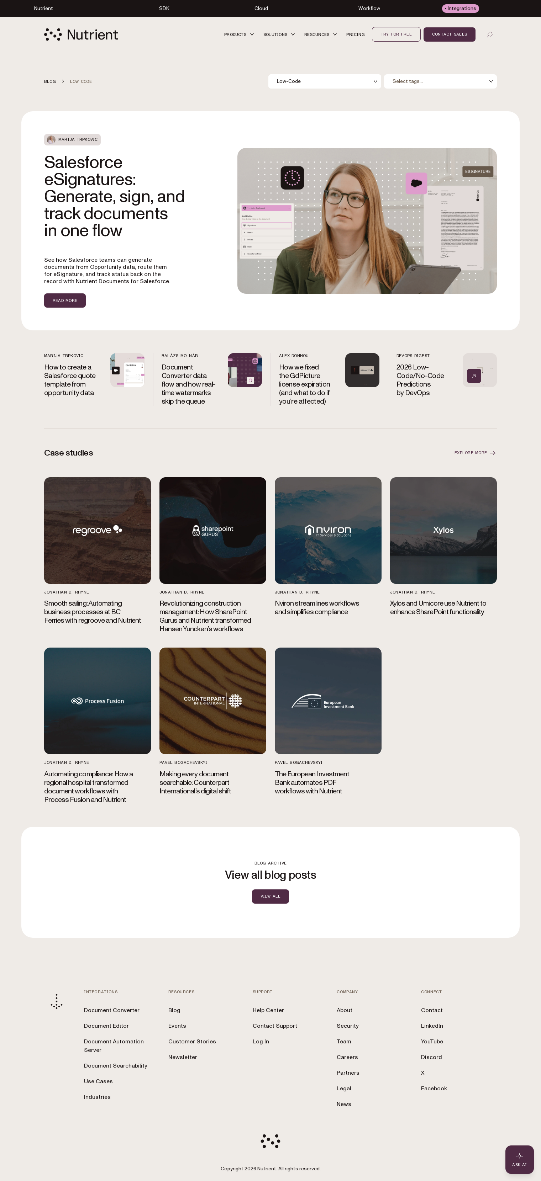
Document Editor (106, 1026)
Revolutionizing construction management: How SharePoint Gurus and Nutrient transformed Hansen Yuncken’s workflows (205, 616)
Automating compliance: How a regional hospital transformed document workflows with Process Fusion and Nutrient (88, 787)
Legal (344, 1088)
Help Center (268, 1010)
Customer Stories (192, 1042)
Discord (431, 1057)
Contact (432, 1010)
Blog (174, 1010)
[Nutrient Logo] (81, 34)
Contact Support (275, 1026)
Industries (97, 1097)
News (344, 1104)
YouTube (432, 1042)
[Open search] (490, 34)
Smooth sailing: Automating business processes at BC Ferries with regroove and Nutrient (92, 612)
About (344, 1010)
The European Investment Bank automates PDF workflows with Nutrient (312, 782)
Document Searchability (115, 1066)
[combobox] (324, 81)
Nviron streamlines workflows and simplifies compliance (317, 608)
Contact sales (449, 34)
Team (344, 1042)
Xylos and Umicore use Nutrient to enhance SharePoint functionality (438, 608)
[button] (240, 34)
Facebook (434, 1088)
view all (271, 896)
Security (348, 1026)
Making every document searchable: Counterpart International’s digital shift (195, 782)
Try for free (396, 34)
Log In (261, 1042)
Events (177, 1026)
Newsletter (182, 1057)
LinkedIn (432, 1026)
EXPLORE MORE (476, 453)
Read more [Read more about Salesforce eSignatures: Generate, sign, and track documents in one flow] (65, 300)
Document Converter (112, 1010)
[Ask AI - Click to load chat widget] (519, 1159)
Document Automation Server (114, 1046)
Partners (348, 1073)
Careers (347, 1057)
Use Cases (98, 1081)
